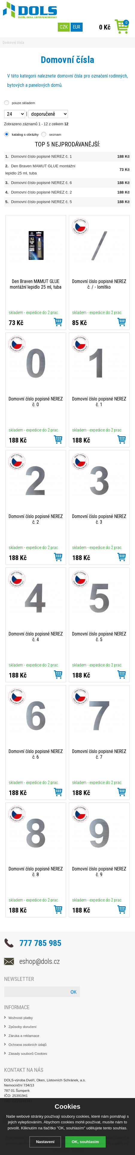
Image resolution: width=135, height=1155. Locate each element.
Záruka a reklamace (24, 1036)
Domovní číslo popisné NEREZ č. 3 (99, 519)
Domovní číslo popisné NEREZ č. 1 (41, 156)
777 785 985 (40, 943)
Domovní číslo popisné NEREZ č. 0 (36, 401)
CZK (64, 27)
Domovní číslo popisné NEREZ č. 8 (36, 871)
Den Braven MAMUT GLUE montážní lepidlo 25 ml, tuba (35, 284)
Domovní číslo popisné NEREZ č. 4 (36, 636)
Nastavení (45, 1141)
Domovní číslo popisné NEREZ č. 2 (41, 192)
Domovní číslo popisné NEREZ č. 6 (41, 182)
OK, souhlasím (85, 1141)
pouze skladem (23, 103)
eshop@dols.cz (39, 961)
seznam (55, 134)
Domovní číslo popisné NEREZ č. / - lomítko (99, 284)
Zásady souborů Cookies (28, 1053)
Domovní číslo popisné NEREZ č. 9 (99, 871)
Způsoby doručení (23, 1027)
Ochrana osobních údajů (28, 1044)
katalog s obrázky (25, 134)
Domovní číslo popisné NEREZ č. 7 (99, 754)
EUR (76, 27)
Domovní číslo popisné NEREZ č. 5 (41, 202)
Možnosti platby (21, 1018)
